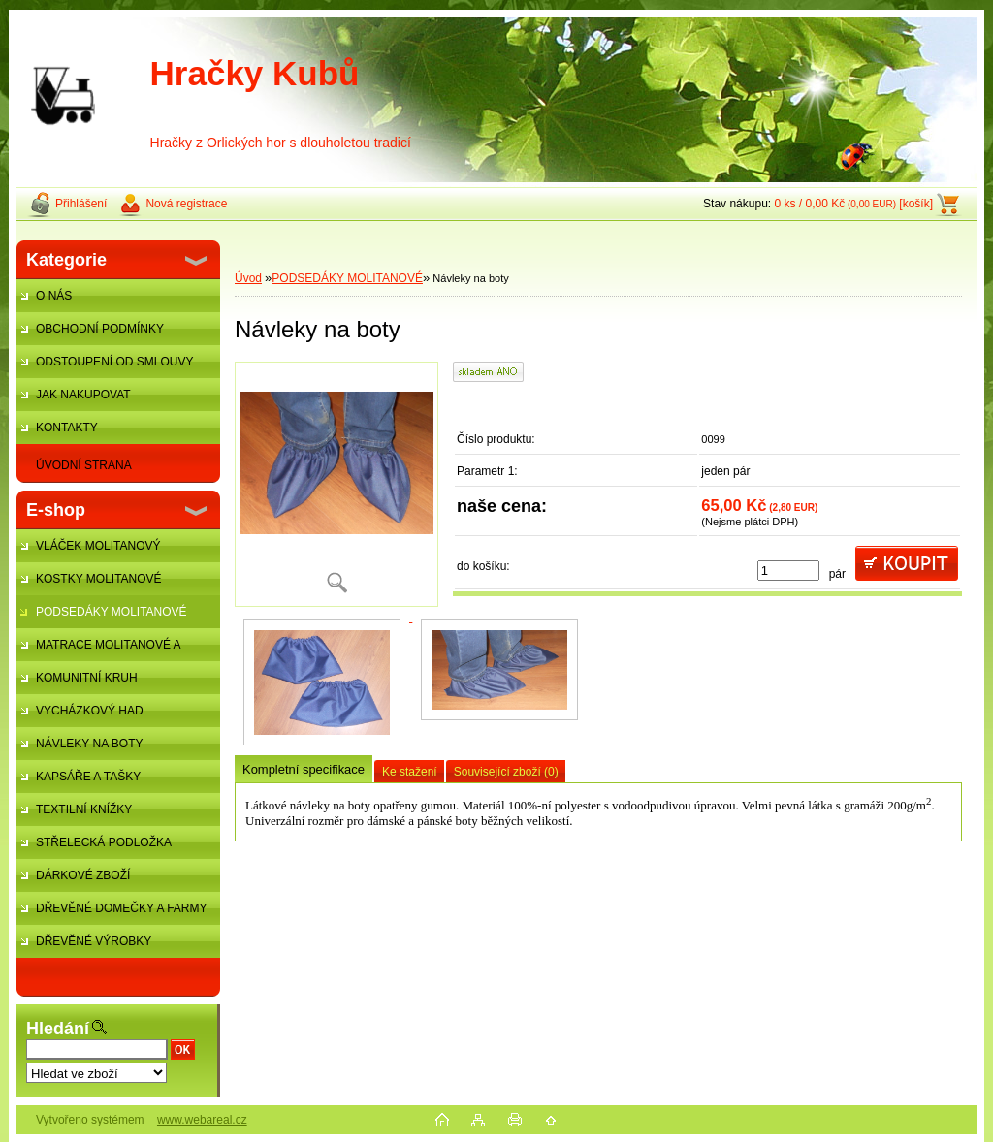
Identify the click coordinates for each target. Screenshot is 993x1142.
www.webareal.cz (202, 1119)
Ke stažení (409, 771)
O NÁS (54, 295)
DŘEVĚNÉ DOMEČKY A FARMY (122, 908)
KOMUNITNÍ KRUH (87, 677)
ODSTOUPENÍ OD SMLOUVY (114, 361)
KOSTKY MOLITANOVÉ (99, 579)
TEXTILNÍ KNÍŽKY (84, 809)
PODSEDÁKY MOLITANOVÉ (111, 612)
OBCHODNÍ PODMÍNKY (100, 328)
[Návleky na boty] (336, 484)
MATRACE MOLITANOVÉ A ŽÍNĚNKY (98, 649)
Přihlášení (81, 203)
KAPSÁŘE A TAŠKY (88, 776)
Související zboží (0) (506, 771)
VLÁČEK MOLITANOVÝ (98, 546)
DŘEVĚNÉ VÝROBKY (93, 941)
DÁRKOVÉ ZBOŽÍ (83, 875)
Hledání (57, 1028)
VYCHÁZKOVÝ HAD (90, 710)
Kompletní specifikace (303, 769)
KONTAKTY (67, 427)
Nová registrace (186, 203)
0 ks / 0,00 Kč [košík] (853, 203)
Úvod (248, 278)
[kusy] (788, 570)
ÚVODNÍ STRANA (84, 465)
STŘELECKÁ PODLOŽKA (104, 842)
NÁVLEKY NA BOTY (90, 743)
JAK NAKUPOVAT (83, 394)
